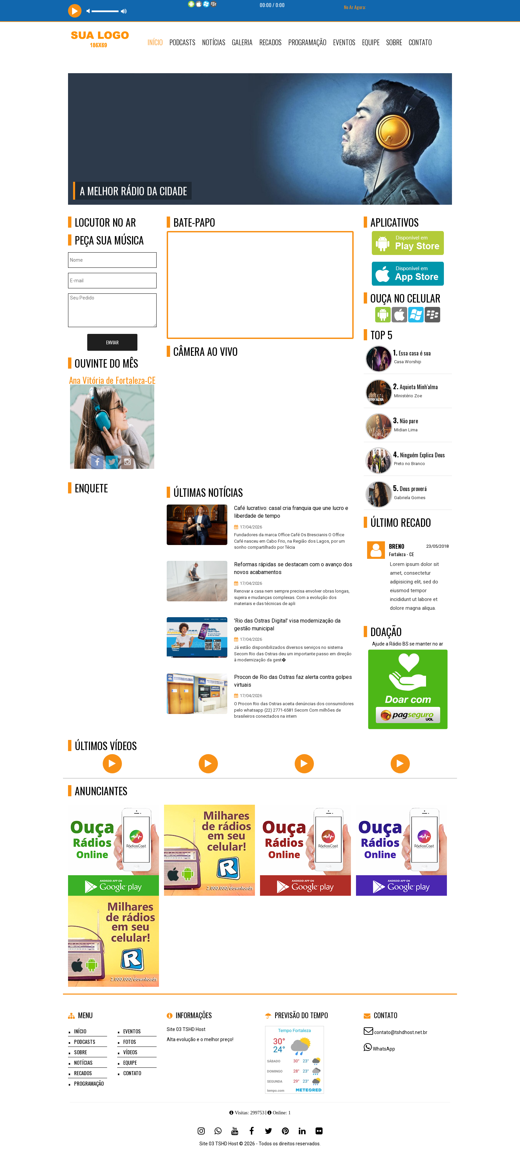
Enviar (112, 342)
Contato (420, 42)
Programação (307, 42)
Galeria (242, 42)
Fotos (129, 1041)
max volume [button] (124, 10)
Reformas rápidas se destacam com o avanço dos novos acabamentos (293, 568)
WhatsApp (384, 1049)
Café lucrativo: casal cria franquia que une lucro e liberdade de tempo (291, 512)
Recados (270, 42)
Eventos (344, 42)
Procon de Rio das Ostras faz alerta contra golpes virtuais (293, 681)
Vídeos (130, 1052)
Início (155, 42)
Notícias (213, 42)
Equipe (371, 42)
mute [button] (89, 10)
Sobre (394, 42)
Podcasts (182, 42)
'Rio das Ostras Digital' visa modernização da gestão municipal (287, 625)
